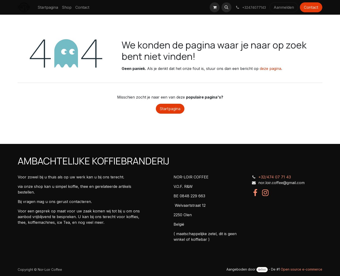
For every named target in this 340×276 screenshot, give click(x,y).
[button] (226, 7)
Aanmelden (284, 7)
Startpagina (170, 108)
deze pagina (270, 68)
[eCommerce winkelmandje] (215, 7)
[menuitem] (48, 7)
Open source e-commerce (301, 269)
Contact (311, 7)
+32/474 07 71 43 (274, 177)
